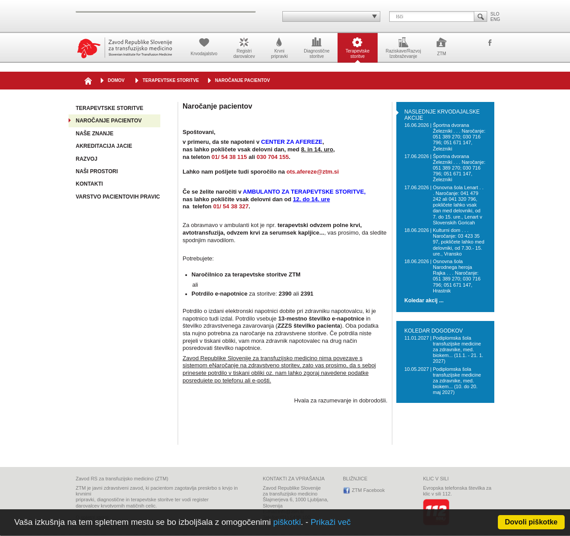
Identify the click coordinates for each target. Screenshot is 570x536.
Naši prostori (97, 171)
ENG (495, 19)
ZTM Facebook (489, 43)
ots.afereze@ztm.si (312, 171)
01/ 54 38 (224, 157)
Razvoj (87, 159)
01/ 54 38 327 (231, 206)
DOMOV (116, 80)
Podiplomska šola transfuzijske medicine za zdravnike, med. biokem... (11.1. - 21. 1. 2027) (458, 349)
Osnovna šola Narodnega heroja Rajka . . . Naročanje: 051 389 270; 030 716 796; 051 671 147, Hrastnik (456, 276)
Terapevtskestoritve (358, 47)
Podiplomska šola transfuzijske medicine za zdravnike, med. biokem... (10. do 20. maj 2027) (457, 380)
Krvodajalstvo (204, 46)
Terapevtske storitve (170, 80)
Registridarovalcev (244, 47)
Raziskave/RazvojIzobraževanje (403, 47)
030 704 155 (272, 157)
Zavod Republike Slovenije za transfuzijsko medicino (125, 48)
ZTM (441, 46)
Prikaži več (330, 522)
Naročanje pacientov (242, 80)
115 (242, 157)
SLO (494, 14)
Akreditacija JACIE (104, 146)
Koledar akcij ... (424, 301)
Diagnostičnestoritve (317, 47)
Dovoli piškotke (531, 522)
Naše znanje (95, 133)
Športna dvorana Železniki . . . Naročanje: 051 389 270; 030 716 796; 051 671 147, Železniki (459, 136)
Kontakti (89, 184)
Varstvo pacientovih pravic (118, 197)
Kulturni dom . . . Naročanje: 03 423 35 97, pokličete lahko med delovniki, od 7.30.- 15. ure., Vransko (458, 241)
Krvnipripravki (279, 47)
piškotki (287, 522)
